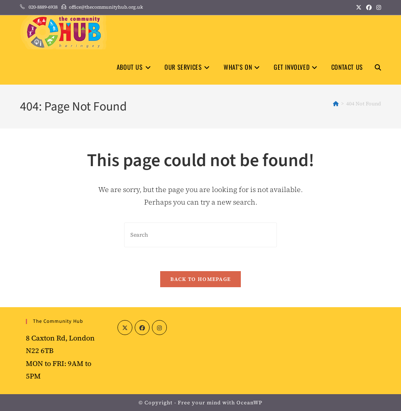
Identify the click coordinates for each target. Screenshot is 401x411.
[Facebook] (142, 327)
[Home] (336, 103)
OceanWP (249, 402)
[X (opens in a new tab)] (359, 7)
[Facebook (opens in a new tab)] (369, 7)
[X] (124, 327)
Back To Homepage (200, 279)
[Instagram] (159, 327)
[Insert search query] (200, 235)
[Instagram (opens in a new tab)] (377, 7)
